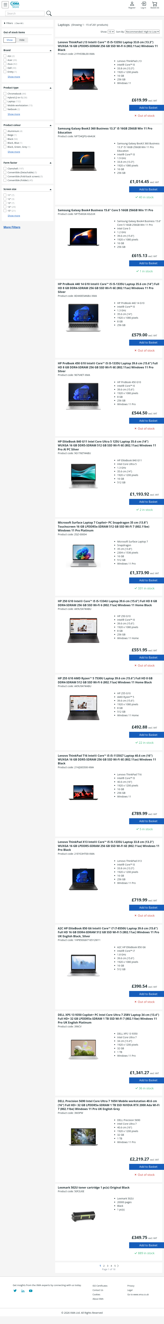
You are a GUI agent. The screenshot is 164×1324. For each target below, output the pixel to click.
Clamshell (16, 168)
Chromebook (17, 93)
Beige (12, 135)
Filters (8, 23)
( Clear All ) (19, 23)
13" (11, 203)
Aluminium (15, 131)
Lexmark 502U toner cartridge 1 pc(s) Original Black (94, 1187)
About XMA (98, 1298)
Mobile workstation (20, 105)
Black (13, 139)
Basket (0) (155, 5)
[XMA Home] (15, 4)
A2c (11, 56)
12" (11, 199)
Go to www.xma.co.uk (138, 1294)
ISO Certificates (100, 1285)
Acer (12, 60)
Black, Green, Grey (19, 147)
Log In (143, 5)
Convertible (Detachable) (22, 172)
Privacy (130, 1285)
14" (12, 207)
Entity (12, 71)
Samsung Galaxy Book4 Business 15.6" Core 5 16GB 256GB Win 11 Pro (105, 210)
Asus (12, 64)
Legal (129, 1290)
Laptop (14, 101)
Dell (12, 68)
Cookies (96, 1294)
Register (131, 5)
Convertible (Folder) (20, 180)
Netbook (14, 109)
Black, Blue (15, 143)
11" (11, 195)
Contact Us (98, 1290)
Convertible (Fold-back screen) (25, 176)
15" (12, 210)
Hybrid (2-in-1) (17, 97)
